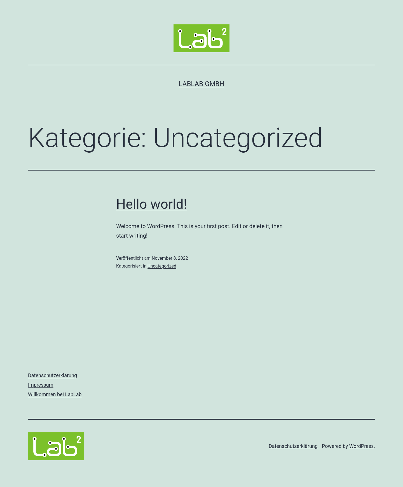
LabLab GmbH (201, 84)
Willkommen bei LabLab (55, 394)
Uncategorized (161, 266)
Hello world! (151, 204)
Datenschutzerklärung (52, 375)
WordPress (361, 446)
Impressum (40, 385)
